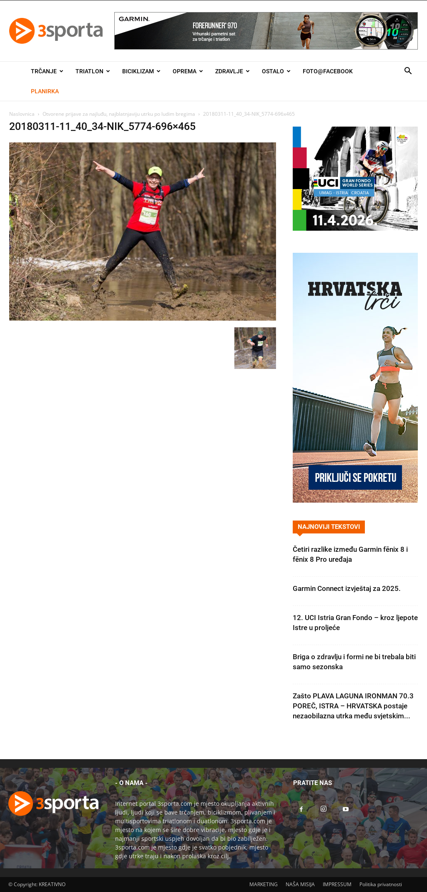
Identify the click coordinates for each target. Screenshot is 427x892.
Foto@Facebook (328, 71)
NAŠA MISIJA (300, 884)
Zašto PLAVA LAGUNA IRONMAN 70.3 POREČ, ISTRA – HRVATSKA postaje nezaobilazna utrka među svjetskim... (353, 706)
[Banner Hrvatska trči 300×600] (355, 500)
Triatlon (92, 71)
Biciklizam (141, 71)
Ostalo (276, 71)
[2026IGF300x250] (355, 228)
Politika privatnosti (380, 884)
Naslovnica (22, 113)
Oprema (188, 71)
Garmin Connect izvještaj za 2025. (347, 588)
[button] (408, 72)
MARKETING (263, 884)
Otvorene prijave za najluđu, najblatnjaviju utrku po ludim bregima (119, 113)
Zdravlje (232, 71)
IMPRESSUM (337, 884)
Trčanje (47, 71)
